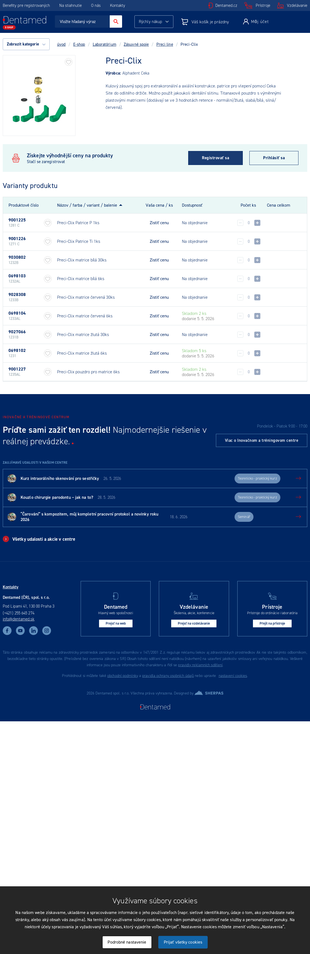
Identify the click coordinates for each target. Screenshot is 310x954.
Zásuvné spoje (136, 44)
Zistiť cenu (159, 223)
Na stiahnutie (71, 5)
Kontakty (117, 5)
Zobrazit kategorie (26, 44)
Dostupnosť (192, 205)
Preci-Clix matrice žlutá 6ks (82, 353)
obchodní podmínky (122, 675)
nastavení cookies (233, 675)
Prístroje (263, 5)
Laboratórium (104, 44)
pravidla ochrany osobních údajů (168, 675)
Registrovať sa (215, 158)
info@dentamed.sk (19, 619)
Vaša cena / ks (159, 205)
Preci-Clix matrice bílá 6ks (80, 278)
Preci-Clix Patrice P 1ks (78, 223)
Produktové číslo (24, 205)
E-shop (79, 44)
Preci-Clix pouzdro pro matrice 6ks (88, 372)
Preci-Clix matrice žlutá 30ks (83, 334)
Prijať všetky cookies (183, 942)
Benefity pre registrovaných (26, 5)
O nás (96, 5)
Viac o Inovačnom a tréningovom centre (261, 440)
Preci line (164, 44)
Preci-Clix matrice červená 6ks (84, 316)
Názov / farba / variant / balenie (87, 205)
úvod (61, 44)
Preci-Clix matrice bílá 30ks (81, 260)
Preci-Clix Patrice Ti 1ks (78, 241)
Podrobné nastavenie (127, 942)
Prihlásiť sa (274, 158)
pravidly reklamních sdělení (200, 665)
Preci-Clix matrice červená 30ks (86, 297)
